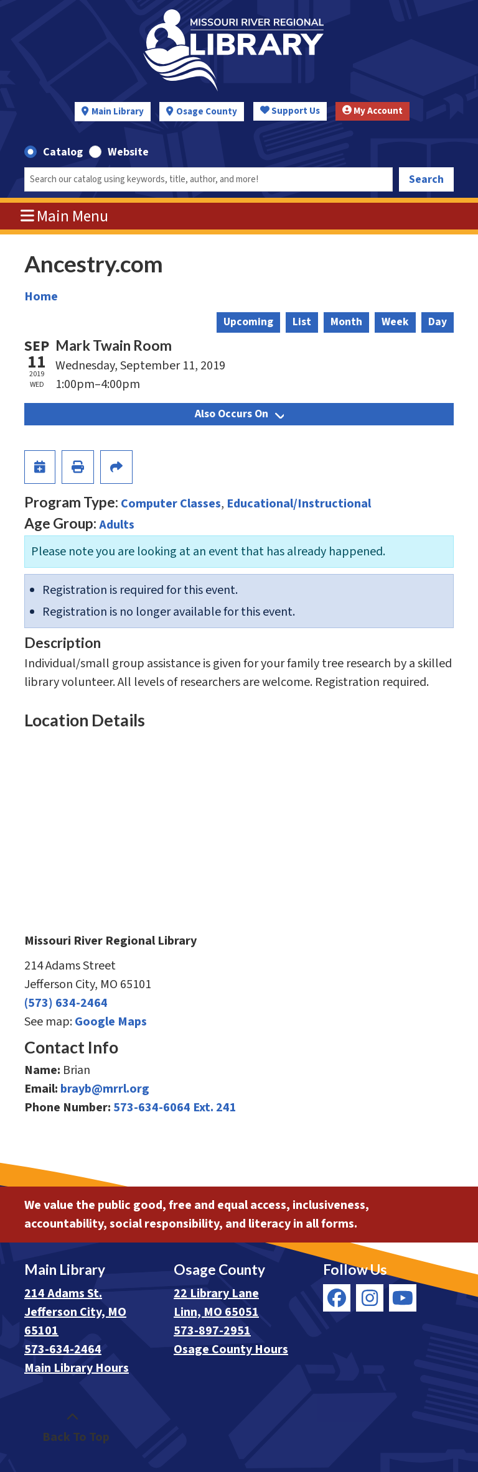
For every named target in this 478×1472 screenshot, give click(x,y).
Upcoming (248, 322)
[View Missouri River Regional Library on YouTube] (402, 1298)
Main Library (117, 111)
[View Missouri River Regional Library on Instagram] (369, 1298)
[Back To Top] (72, 1427)
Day (437, 322)
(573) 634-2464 (66, 1003)
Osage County (206, 111)
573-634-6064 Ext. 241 (175, 1107)
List (302, 322)
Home (41, 296)
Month (346, 322)
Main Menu (65, 216)
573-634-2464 (62, 1349)
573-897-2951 (212, 1331)
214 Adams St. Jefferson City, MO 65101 (75, 1312)
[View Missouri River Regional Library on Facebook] (336, 1298)
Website (128, 152)
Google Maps (111, 1021)
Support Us (290, 111)
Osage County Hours (231, 1349)
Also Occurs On (239, 414)
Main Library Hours (76, 1368)
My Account (372, 111)
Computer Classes (171, 503)
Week (395, 322)
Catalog (63, 152)
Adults (116, 525)
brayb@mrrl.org (104, 1089)
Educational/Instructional (299, 503)
